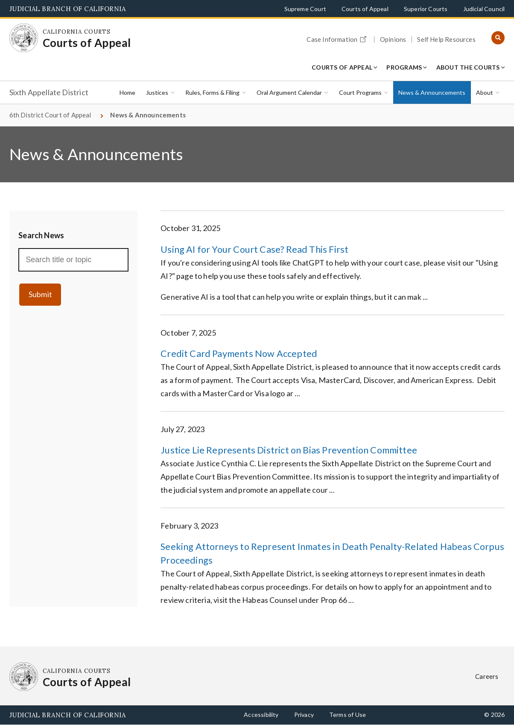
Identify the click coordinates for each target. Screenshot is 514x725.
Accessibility (261, 714)
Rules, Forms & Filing (212, 92)
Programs (404, 67)
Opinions (393, 39)
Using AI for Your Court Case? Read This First (254, 249)
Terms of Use (347, 714)
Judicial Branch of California (67, 9)
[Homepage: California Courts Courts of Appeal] (23, 38)
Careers (486, 676)
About (484, 92)
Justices (157, 92)
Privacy (304, 714)
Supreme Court (305, 8)
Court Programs (360, 92)
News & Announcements (431, 92)
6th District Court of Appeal (50, 115)
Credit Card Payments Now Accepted (239, 353)
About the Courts (468, 67)
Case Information (338, 38)
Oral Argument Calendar (289, 92)
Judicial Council (484, 8)
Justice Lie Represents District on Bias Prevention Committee (289, 450)
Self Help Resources (446, 39)
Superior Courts (426, 8)
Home (127, 92)
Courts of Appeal (365, 8)
